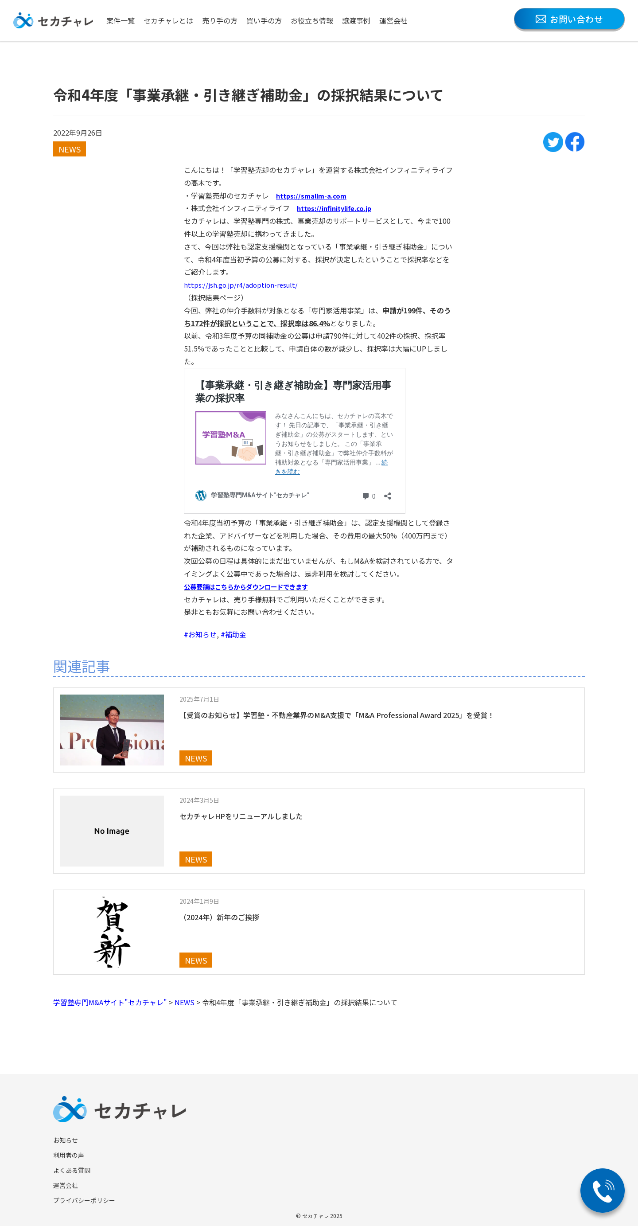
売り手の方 (219, 20)
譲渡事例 (356, 20)
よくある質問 (71, 1170)
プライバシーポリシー (84, 1200)
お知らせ (65, 1140)
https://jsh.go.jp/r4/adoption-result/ (244, 284)
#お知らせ (200, 634)
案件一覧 (120, 20)
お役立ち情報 (312, 20)
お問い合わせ (569, 18)
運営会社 (393, 20)
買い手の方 (264, 20)
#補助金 (233, 634)
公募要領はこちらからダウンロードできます (255, 586)
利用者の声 (68, 1155)
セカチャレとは (168, 20)
